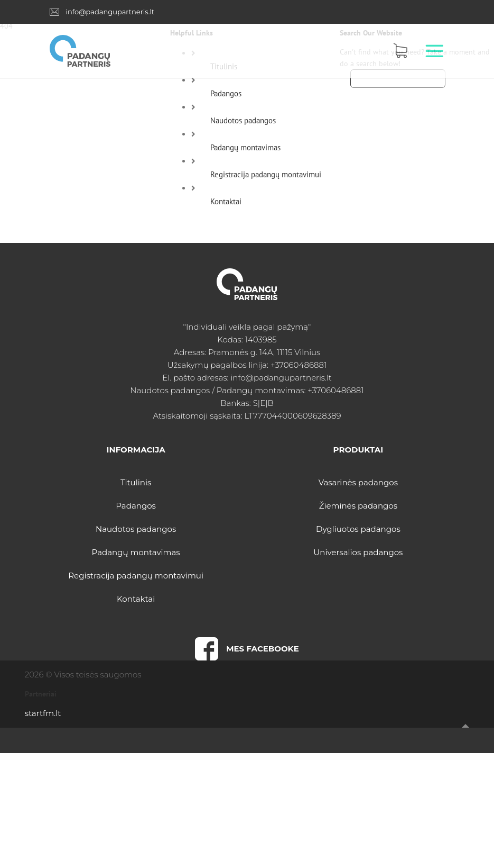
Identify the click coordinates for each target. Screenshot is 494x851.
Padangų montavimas (245, 147)
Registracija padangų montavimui (265, 174)
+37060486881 (299, 365)
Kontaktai (225, 201)
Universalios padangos (358, 552)
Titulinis (135, 482)
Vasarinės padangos (358, 482)
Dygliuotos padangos (358, 529)
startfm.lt (43, 713)
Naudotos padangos (243, 120)
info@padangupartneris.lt (110, 11)
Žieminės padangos (358, 506)
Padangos (225, 93)
